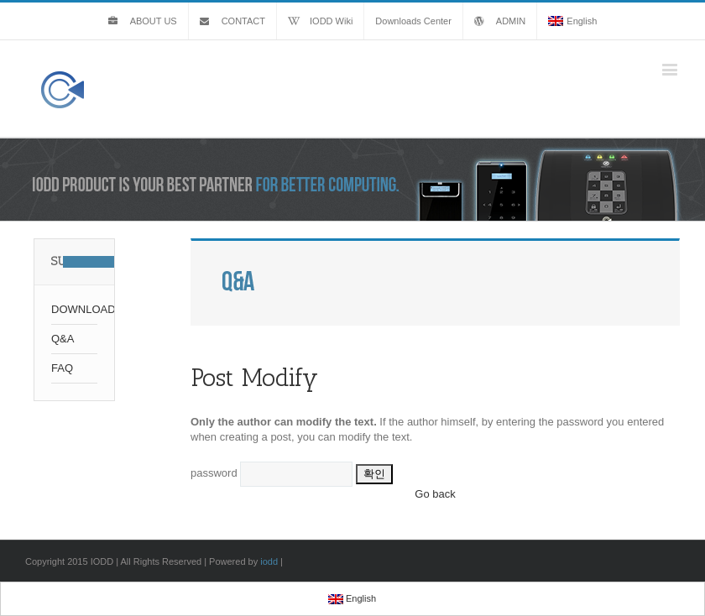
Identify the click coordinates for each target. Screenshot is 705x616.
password (214, 473)
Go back (435, 494)
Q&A (62, 338)
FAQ (62, 368)
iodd (269, 561)
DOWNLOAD (74, 309)
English (572, 21)
